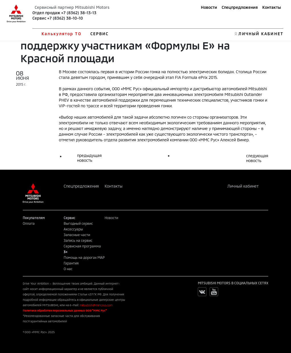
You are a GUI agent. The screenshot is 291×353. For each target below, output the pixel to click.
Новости (209, 7)
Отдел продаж (46, 12)
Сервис (39, 18)
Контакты (271, 7)
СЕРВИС (99, 33)
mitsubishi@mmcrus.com (96, 305)
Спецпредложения (240, 7)
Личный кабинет (243, 186)
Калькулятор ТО (61, 33)
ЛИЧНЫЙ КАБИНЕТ (260, 33)
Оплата (29, 223)
